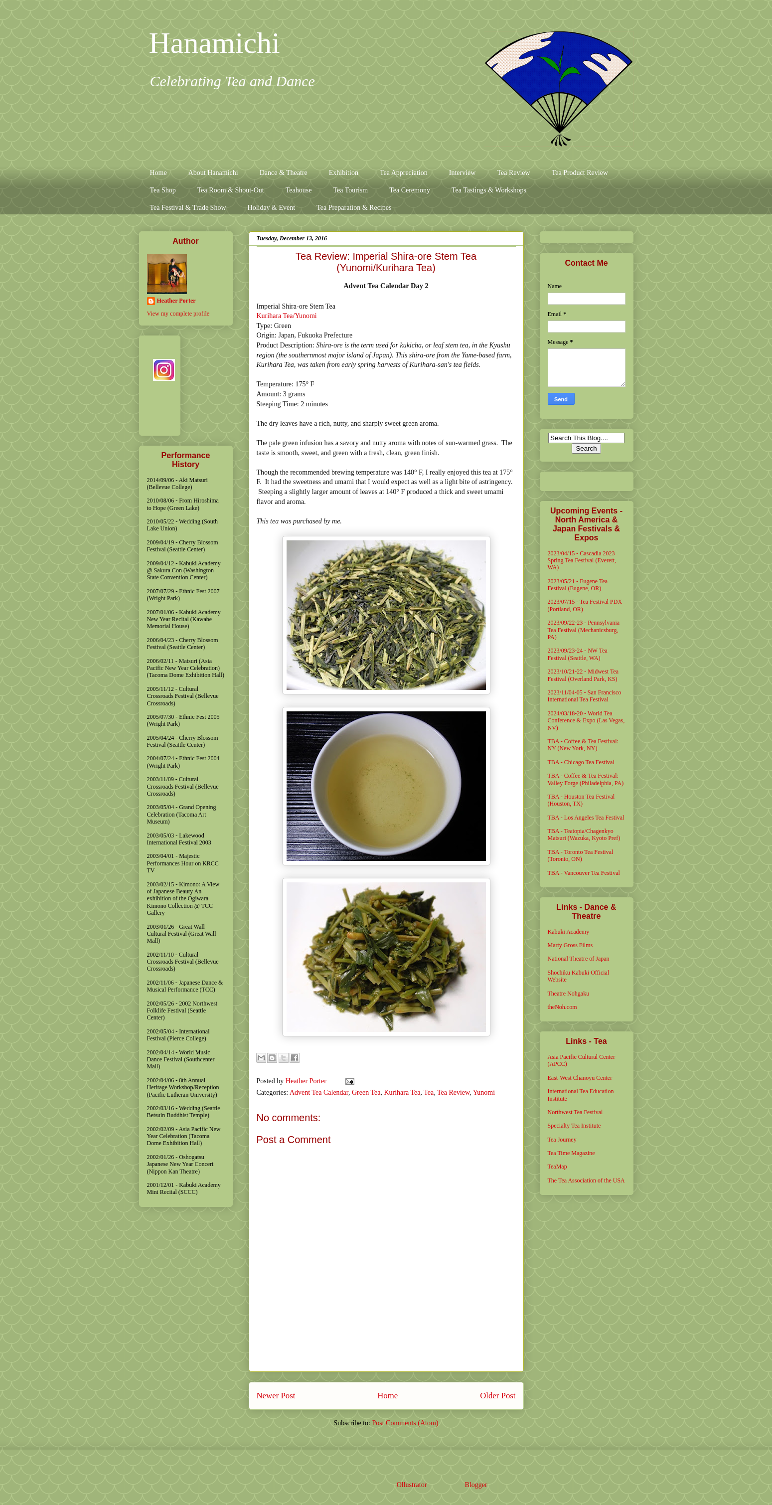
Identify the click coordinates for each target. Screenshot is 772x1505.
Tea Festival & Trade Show (188, 207)
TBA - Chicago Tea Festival (581, 762)
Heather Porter (307, 1081)
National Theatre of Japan (579, 958)
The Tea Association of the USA (586, 1180)
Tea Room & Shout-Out (230, 190)
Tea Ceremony (409, 190)
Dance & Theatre (284, 172)
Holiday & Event (272, 207)
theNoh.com (562, 1006)
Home (158, 172)
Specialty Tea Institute (574, 1125)
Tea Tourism (350, 190)
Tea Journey (562, 1139)
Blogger (476, 1485)
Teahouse (299, 190)
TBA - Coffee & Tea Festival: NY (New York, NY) (583, 745)
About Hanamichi (213, 172)
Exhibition (343, 172)
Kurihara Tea (402, 1092)
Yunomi (484, 1092)
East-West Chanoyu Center (580, 1077)
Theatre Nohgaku (569, 993)
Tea (429, 1092)
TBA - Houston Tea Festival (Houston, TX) (581, 800)
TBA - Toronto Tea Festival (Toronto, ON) (581, 855)
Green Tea (366, 1092)
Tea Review (513, 172)
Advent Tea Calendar (319, 1092)
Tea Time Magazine (571, 1153)
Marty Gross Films (570, 945)
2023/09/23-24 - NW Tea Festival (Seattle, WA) (578, 654)
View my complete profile (178, 313)
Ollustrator (412, 1485)
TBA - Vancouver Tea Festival (584, 872)
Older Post (497, 1395)
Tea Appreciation (404, 172)
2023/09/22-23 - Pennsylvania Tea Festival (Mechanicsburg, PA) (584, 630)
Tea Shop (163, 190)
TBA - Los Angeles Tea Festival (586, 817)
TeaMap (557, 1166)
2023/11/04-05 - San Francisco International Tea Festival (584, 696)
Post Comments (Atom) (405, 1423)
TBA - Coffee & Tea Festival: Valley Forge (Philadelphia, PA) (586, 779)
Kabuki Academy (569, 931)
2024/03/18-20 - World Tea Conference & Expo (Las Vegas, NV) (586, 720)
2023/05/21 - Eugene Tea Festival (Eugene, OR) (578, 585)
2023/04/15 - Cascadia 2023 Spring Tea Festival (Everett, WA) (582, 560)
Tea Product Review (580, 172)
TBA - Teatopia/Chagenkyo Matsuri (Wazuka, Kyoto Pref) (584, 834)
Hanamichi (214, 42)
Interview (462, 172)
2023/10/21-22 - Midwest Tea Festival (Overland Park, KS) (583, 675)
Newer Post (276, 1395)
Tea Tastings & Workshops (489, 190)
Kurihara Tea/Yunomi (287, 316)
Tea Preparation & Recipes (353, 207)
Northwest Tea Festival (575, 1112)
